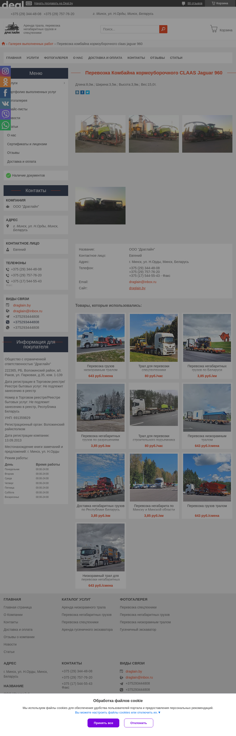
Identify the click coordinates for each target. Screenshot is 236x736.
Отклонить (138, 723)
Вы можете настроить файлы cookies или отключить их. (116, 712)
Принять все (103, 723)
